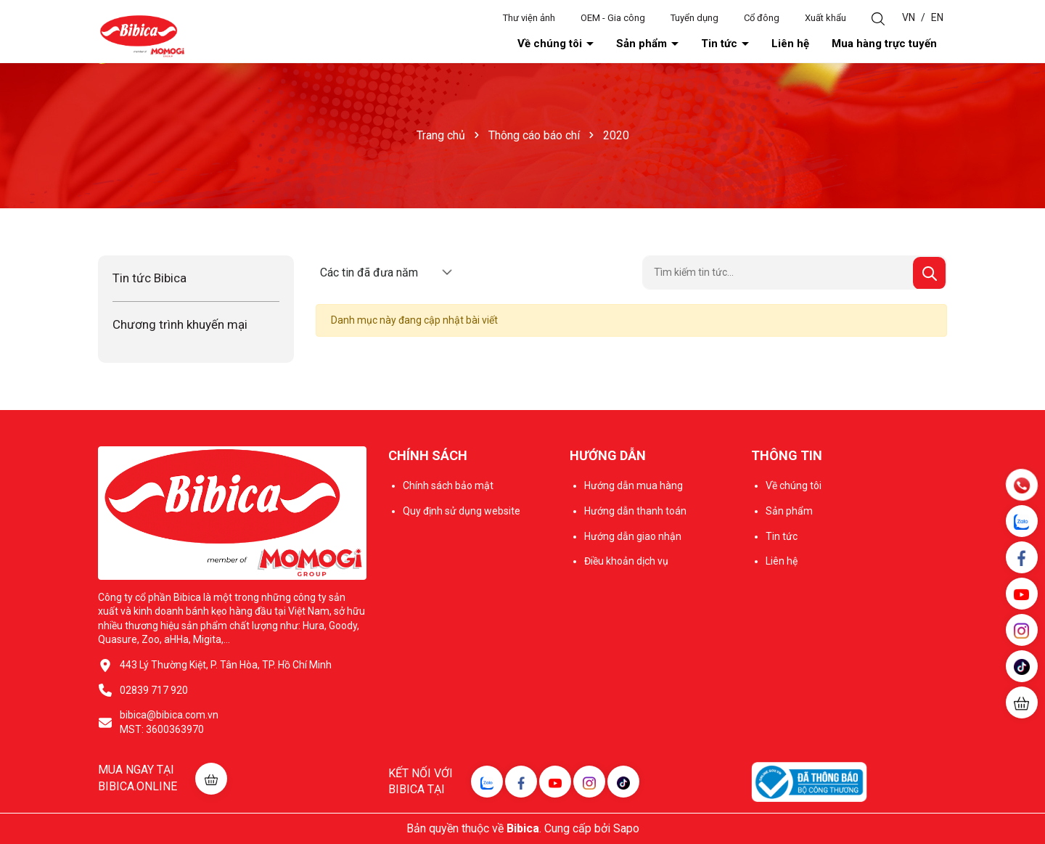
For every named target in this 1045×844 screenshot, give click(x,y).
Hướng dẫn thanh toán (635, 511)
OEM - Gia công (613, 17)
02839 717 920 (154, 690)
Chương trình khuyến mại (179, 324)
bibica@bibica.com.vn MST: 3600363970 (169, 722)
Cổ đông (761, 17)
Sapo (626, 828)
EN (937, 17)
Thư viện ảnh (529, 17)
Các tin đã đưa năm (369, 272)
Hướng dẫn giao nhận (632, 536)
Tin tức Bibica (149, 278)
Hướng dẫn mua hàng (633, 485)
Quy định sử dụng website (461, 511)
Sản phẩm (643, 43)
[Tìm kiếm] (929, 273)
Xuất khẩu (825, 17)
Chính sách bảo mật (448, 485)
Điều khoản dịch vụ (626, 561)
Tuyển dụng (694, 17)
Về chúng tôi (551, 43)
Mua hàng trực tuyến (884, 43)
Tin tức (720, 43)
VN (908, 17)
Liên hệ (790, 43)
